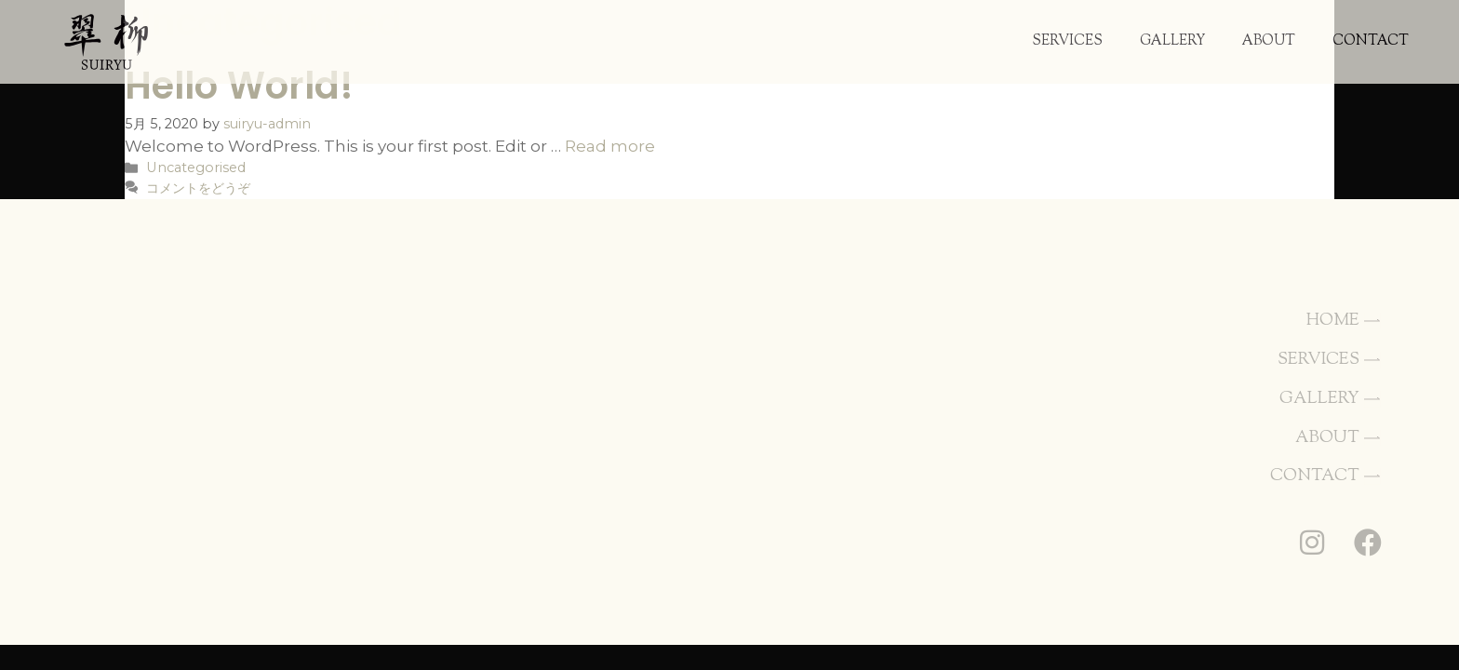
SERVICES (1067, 41)
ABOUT (1268, 41)
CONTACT (1370, 41)
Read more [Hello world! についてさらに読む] (610, 146)
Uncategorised (196, 167)
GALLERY (1172, 41)
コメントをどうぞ (198, 188)
